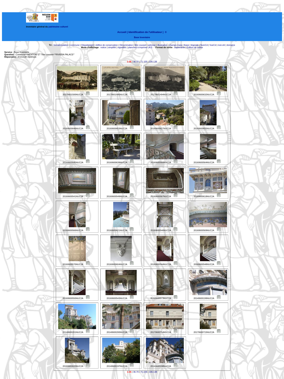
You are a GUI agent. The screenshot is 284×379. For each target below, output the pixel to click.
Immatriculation (60, 45)
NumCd (204, 45)
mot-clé (221, 45)
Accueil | (122, 32)
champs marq (175, 45)
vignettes (122, 47)
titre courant (140, 45)
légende (195, 45)
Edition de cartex (195, 47)
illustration (162, 45)
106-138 (153, 61)
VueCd (212, 45)
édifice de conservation (107, 45)
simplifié (112, 47)
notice (103, 47)
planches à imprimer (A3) (140, 47)
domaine (231, 45)
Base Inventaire (142, 37)
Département (87, 45)
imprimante (179, 47)
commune (74, 45)
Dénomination (126, 45)
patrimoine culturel (58, 26)
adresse (152, 45)
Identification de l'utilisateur (145, 32)
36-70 (136, 61)
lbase (186, 45)
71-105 (143, 61)
